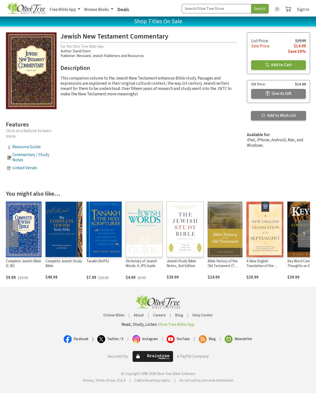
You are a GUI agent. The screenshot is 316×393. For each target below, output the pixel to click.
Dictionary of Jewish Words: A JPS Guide (141, 264)
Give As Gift (279, 94)
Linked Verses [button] (24, 168)
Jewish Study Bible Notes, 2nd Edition (181, 264)
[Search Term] (216, 8)
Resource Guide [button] (26, 147)
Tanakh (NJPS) (97, 261)
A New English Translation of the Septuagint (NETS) (260, 266)
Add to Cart (278, 65)
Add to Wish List (278, 116)
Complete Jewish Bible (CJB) (23, 264)
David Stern (82, 51)
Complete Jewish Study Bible (63, 264)
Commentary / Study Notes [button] (30, 157)
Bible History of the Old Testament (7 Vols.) (223, 266)
